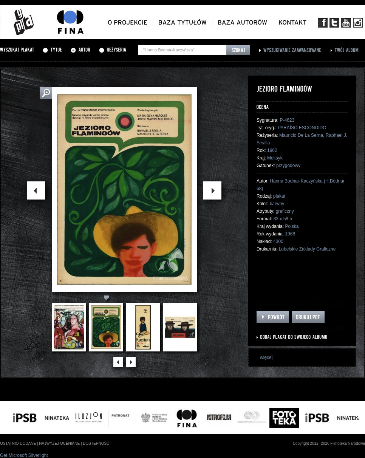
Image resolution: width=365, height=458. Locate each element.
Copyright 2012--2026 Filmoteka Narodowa (329, 443)
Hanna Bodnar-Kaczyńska (296, 181)
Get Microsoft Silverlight (24, 455)
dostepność (96, 443)
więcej (266, 357)
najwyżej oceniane (59, 443)
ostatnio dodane (18, 443)
